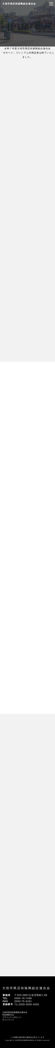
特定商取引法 (8, 1015)
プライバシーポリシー (11, 1017)
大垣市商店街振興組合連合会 (19, 3)
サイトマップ (8, 1020)
